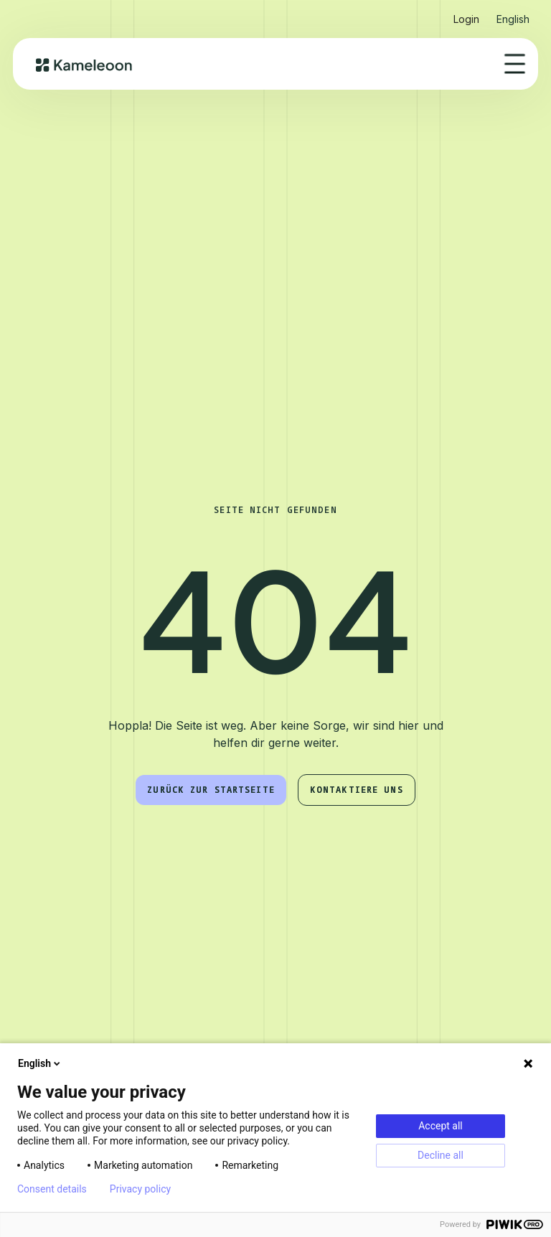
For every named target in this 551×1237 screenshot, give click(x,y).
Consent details (52, 1189)
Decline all (440, 1155)
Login (466, 19)
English (40, 1063)
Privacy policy (140, 1189)
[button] (513, 13)
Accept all (440, 1126)
